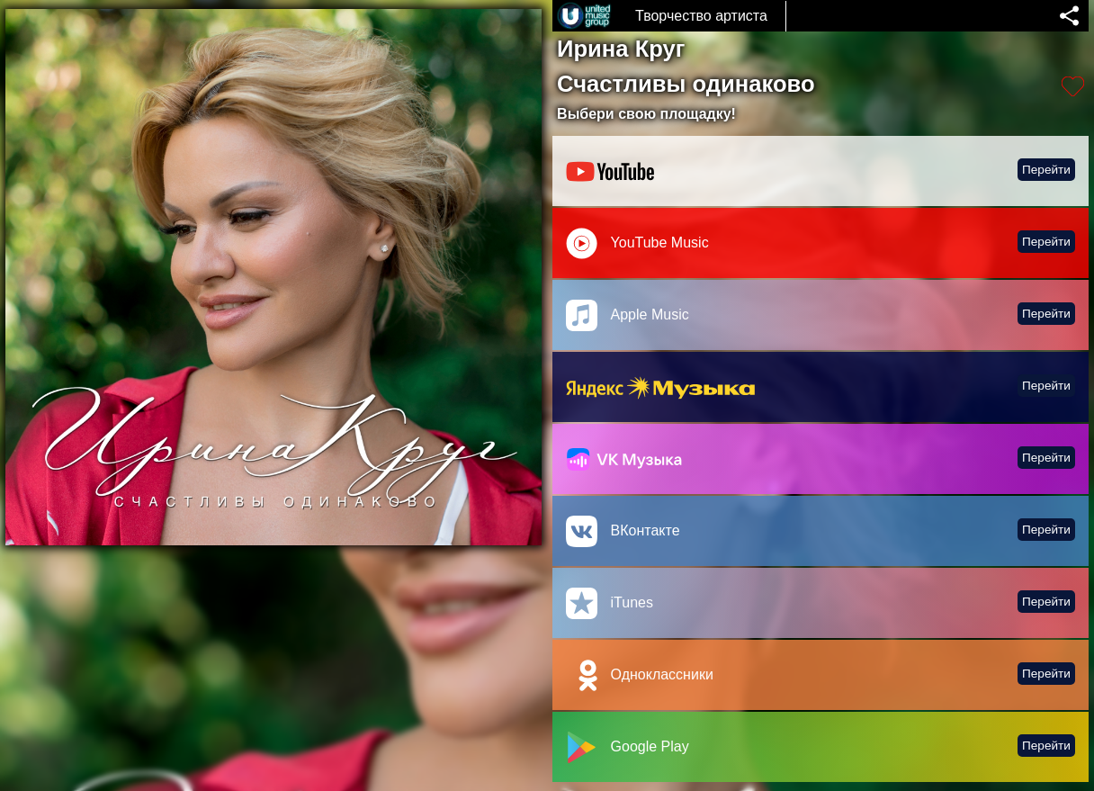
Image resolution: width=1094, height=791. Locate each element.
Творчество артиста (701, 15)
